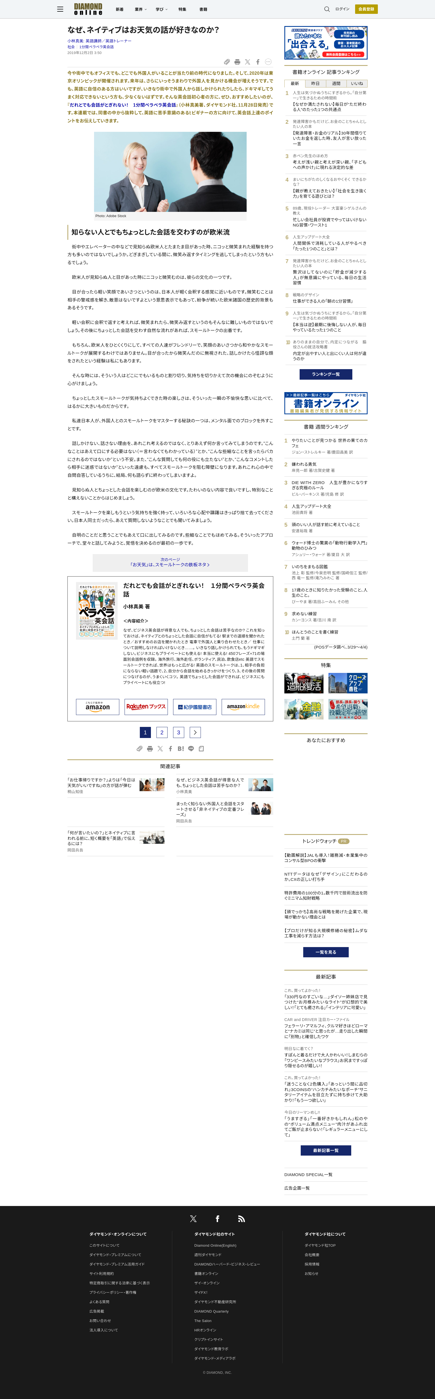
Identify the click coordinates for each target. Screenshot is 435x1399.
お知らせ (311, 1274)
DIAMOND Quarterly (211, 1311)
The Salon (203, 1321)
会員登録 (356, 9)
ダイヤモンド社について (325, 1234)
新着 (130, 10)
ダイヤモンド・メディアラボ (215, 1358)
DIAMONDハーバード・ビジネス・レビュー (227, 1264)
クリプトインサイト (208, 1340)
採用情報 (312, 1264)
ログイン (332, 9)
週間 (336, 83)
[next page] (195, 732)
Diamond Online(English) (215, 1245)
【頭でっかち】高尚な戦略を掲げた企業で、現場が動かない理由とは (326, 914)
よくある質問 (99, 1302)
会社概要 (312, 1255)
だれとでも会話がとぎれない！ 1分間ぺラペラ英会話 (123, 105)
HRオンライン (205, 1330)
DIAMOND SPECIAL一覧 (308, 1174)
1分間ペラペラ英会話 (96, 47)
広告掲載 (96, 1311)
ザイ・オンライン (207, 1283)
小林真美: (99, 41)
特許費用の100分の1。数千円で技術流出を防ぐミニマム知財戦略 (326, 896)
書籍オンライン (206, 1274)
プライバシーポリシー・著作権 (112, 1292)
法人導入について (103, 1330)
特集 (193, 10)
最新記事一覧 (326, 1150)
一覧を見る (326, 952)
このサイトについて (104, 1245)
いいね (357, 83)
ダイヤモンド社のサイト (214, 1234)
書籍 (213, 10)
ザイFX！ (201, 1292)
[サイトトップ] (93, 10)
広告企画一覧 (297, 1188)
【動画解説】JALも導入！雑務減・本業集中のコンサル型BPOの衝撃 (326, 858)
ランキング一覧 (326, 374)
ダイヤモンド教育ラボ (211, 1349)
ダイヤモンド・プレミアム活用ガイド (117, 1264)
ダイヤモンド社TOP (320, 1245)
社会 (71, 47)
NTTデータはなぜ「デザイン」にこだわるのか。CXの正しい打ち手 (326, 877)
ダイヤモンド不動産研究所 (215, 1302)
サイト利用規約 (101, 1274)
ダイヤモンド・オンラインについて (117, 1234)
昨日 (315, 83)
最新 (295, 83)
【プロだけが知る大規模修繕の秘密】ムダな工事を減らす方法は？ (326, 933)
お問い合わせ (100, 1321)
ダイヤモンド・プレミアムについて (115, 1255)
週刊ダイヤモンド (208, 1255)
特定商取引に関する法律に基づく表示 (119, 1283)
